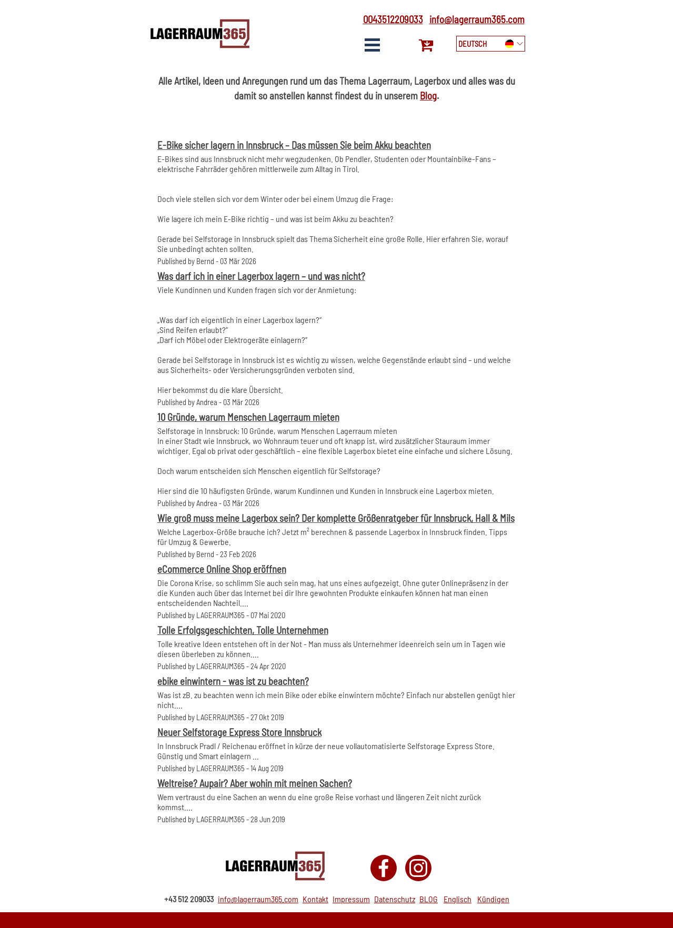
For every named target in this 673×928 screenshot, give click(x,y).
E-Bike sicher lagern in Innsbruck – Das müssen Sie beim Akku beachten (294, 145)
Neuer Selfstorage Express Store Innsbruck (239, 732)
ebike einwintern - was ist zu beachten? (233, 681)
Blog (428, 95)
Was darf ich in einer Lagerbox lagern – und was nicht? (261, 276)
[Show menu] (372, 45)
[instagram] (418, 868)
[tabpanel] (390, 19)
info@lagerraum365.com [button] (477, 19)
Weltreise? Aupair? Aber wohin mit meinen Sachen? (254, 783)
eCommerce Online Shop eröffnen (221, 569)
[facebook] (383, 868)
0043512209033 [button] (393, 19)
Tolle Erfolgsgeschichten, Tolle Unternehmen (242, 630)
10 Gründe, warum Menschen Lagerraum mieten (248, 417)
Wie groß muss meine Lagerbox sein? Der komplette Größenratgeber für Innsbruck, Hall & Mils (336, 518)
